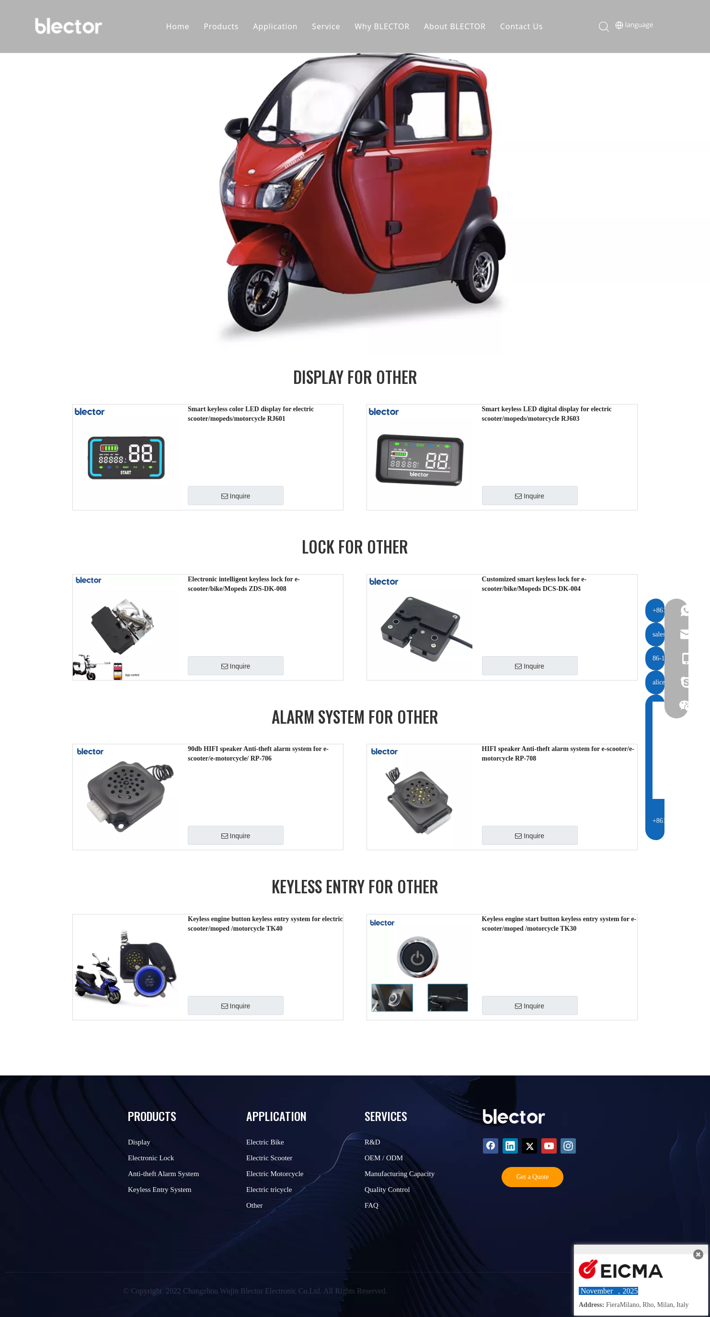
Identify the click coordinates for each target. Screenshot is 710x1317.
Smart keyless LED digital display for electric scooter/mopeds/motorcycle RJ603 (547, 413)
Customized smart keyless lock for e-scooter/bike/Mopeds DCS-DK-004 (534, 584)
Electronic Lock (151, 1158)
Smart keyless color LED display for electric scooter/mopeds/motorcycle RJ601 (251, 413)
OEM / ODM (384, 1158)
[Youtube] (549, 1146)
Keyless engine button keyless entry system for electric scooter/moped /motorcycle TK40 (265, 923)
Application (278, 26)
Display (139, 1142)
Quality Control (387, 1189)
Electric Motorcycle (275, 1174)
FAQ (371, 1205)
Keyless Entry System (160, 1189)
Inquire (236, 496)
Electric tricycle (269, 1189)
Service (329, 26)
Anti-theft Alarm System (163, 1174)
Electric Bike (265, 1142)
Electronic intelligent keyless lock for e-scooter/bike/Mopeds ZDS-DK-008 (244, 584)
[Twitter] (529, 1146)
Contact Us (524, 26)
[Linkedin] (510, 1146)
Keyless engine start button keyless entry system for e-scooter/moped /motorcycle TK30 (559, 923)
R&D (372, 1142)
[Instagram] (568, 1146)
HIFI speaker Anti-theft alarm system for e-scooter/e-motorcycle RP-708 (558, 753)
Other (254, 1205)
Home (181, 26)
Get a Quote (532, 1176)
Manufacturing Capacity (400, 1174)
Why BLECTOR (385, 26)
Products (224, 26)
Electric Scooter (269, 1158)
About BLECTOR (458, 26)
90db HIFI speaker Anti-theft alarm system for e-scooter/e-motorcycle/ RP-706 (258, 753)
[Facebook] (490, 1146)
